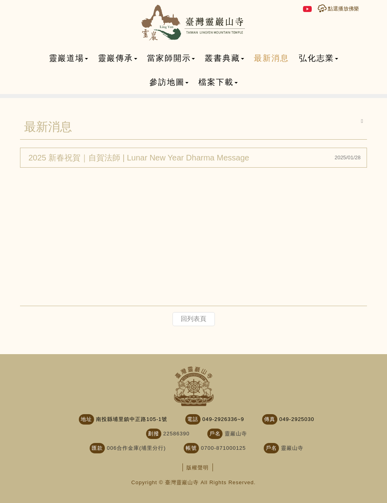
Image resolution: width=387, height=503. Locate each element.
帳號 (191, 448)
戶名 (215, 434)
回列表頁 (194, 318)
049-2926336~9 (223, 419)
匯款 (97, 448)
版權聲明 (197, 468)
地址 (86, 419)
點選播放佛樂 (343, 9)
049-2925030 (297, 419)
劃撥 (153, 434)
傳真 (269, 419)
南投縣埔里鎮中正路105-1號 (131, 419)
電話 (193, 419)
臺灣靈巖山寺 (193, 23)
